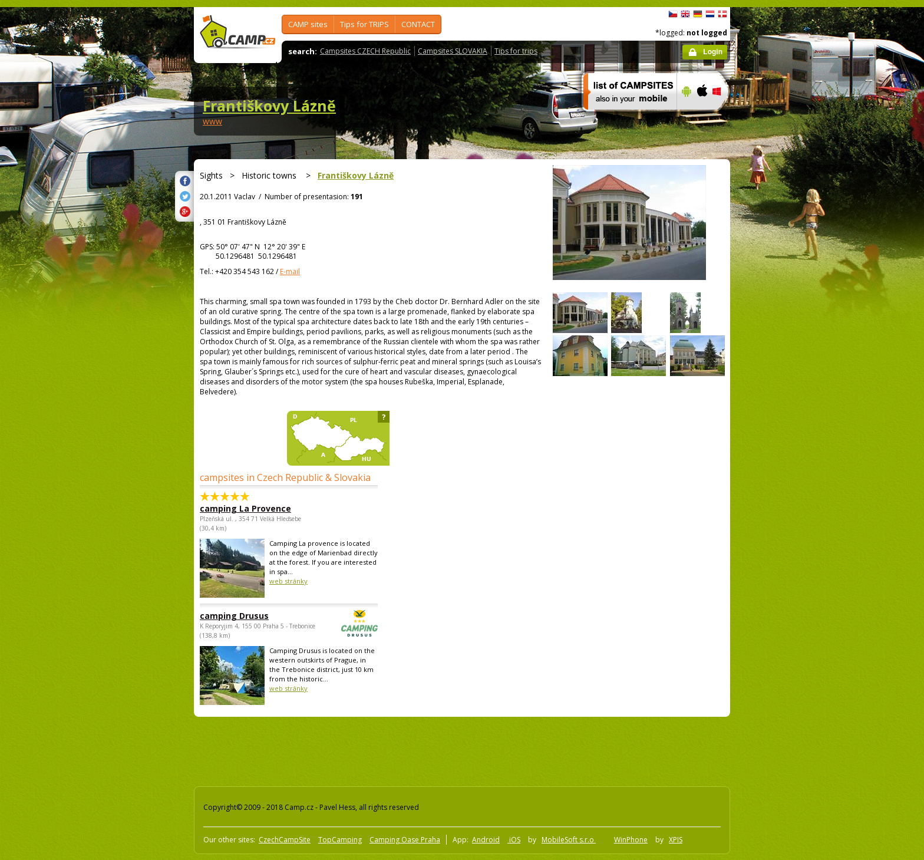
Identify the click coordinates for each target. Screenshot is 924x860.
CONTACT (418, 24)
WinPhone (631, 840)
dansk (722, 14)
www (212, 121)
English (685, 14)
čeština (673, 14)
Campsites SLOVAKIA (452, 51)
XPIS (675, 840)
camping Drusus (256, 615)
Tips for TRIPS (364, 24)
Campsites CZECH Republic (365, 51)
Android (486, 840)
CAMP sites (308, 24)
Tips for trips (515, 51)
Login (712, 52)
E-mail (290, 271)
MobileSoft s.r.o (569, 840)
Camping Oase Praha (404, 840)
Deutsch (697, 14)
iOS (513, 840)
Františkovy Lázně (269, 105)
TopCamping (340, 840)
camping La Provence (245, 508)
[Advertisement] (779, 361)
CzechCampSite (285, 840)
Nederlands (710, 14)
